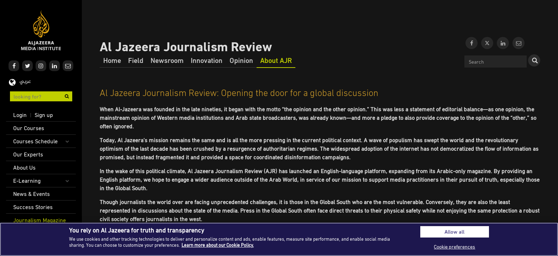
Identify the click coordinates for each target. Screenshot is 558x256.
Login (20, 114)
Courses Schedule (35, 141)
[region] (279, 239)
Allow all (454, 232)
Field (135, 60)
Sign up (44, 114)
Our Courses (28, 128)
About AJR (276, 60)
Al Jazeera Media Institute (41, 30)
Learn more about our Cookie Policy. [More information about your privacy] (217, 245)
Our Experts (28, 154)
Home (112, 60)
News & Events (31, 193)
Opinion (241, 60)
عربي (25, 81)
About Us (24, 167)
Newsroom (167, 60)
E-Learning (27, 180)
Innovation (206, 60)
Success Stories (33, 206)
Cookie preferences (454, 247)
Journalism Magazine (39, 220)
